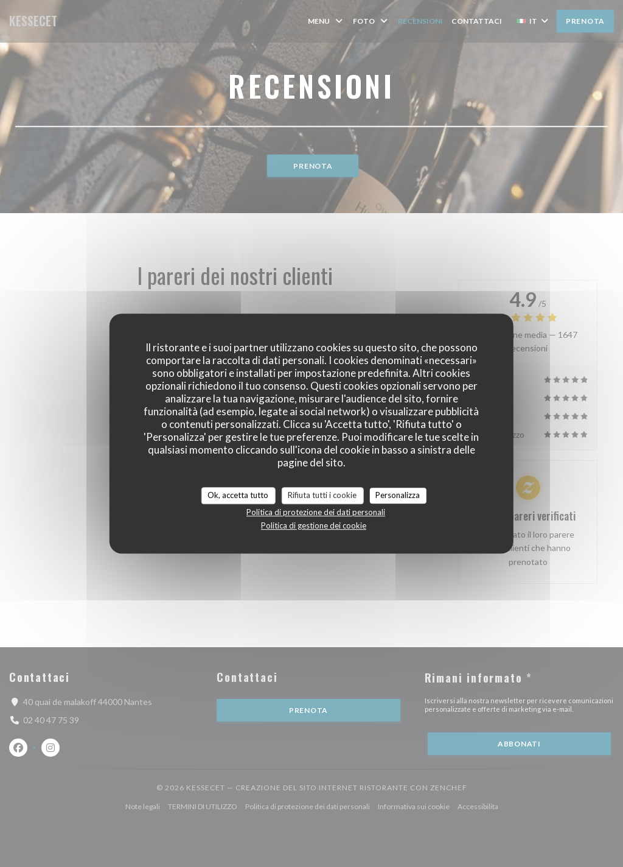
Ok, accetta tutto (237, 495)
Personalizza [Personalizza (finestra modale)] (397, 495)
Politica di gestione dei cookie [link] (313, 525)
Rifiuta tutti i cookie (322, 495)
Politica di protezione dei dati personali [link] (315, 512)
